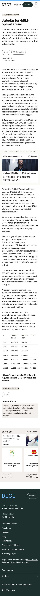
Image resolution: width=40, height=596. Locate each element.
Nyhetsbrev (7, 541)
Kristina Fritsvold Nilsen (12, 508)
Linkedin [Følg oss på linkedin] (5, 532)
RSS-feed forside (9, 524)
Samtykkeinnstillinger (11, 545)
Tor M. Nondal (8, 517)
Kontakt (20, 576)
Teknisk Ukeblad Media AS (21, 584)
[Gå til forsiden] (6, 4)
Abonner (28, 4)
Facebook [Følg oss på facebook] (6, 528)
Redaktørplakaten (20, 562)
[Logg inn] (17, 4)
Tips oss (32, 496)
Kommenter (18, 52)
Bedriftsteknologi (11, 15)
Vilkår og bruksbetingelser (13, 549)
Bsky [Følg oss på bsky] (4, 537)
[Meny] (36, 4)
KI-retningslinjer (9, 554)
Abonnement (20, 570)
